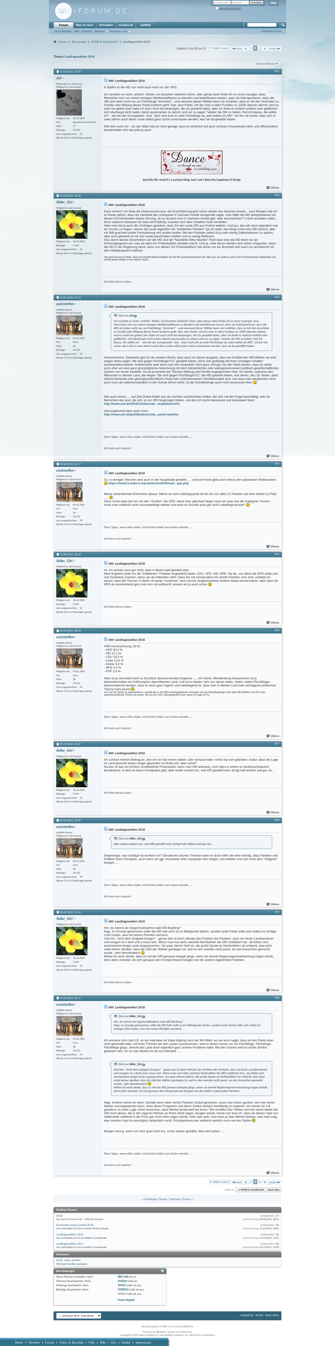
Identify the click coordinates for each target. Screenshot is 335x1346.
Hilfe (273, 3)
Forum (63, 25)
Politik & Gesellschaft (104, 41)
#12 (277, 195)
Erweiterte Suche (271, 31)
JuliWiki (145, 25)
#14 (277, 463)
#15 (277, 554)
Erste (237, 48)
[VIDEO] (123, 1289)
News (19, 1342)
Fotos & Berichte (71, 1342)
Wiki (103, 1342)
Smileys (122, 1281)
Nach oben (273, 1189)
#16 (277, 630)
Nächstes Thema (180, 1199)
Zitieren (273, 187)
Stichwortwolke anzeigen (71, 1264)
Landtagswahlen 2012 (70, 1234)
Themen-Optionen (266, 63)
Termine (34, 1342)
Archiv (259, 1315)
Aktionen (99, 31)
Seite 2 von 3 (221, 48)
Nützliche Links (118, 31)
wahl (67, 1260)
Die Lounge (79, 41)
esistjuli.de (125, 25)
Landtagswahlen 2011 (70, 1243)
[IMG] (121, 1285)
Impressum (143, 1342)
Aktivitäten (106, 25)
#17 (277, 743)
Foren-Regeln (126, 1300)
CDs (113, 1342)
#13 (277, 297)
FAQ (92, 1342)
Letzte (274, 48)
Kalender (86, 31)
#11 (277, 71)
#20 (277, 997)
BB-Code (123, 1276)
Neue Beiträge (63, 31)
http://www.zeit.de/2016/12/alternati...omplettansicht (141, 403)
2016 (59, 1215)
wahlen (76, 1260)
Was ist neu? (84, 25)
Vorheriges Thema (155, 1199)
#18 (277, 820)
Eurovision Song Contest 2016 (74, 1225)
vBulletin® (161, 1331)
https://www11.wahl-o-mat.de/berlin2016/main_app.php (148, 483)
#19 (277, 911)
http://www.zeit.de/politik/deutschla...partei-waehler (141, 414)
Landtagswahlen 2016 (80, 57)
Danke (125, 1342)
